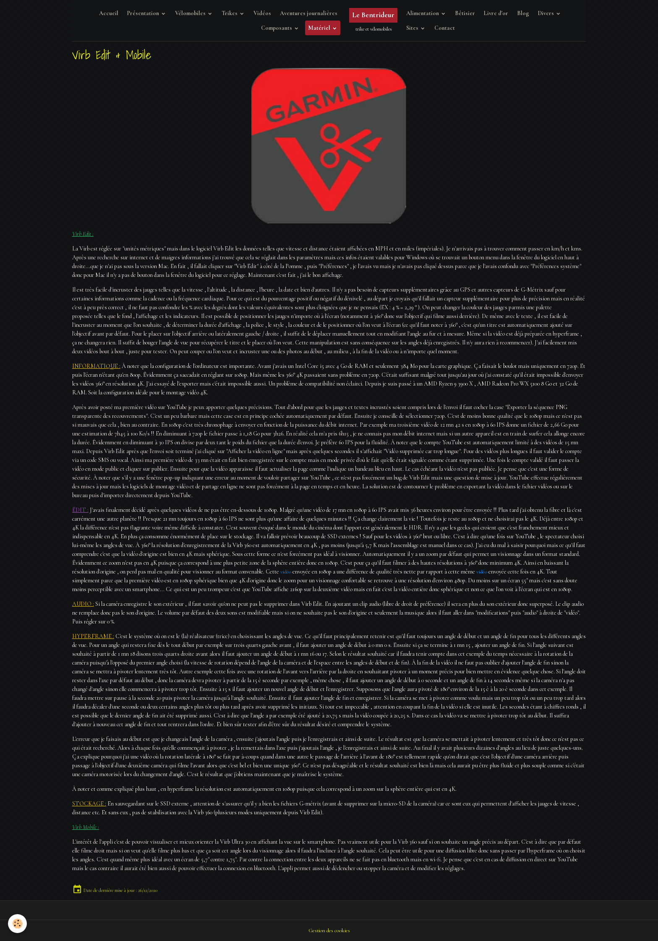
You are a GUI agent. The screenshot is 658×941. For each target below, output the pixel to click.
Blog (523, 13)
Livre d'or (496, 13)
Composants (277, 27)
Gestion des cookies (329, 930)
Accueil (108, 13)
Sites (413, 27)
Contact (444, 27)
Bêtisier (465, 13)
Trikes (230, 13)
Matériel (320, 27)
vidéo (286, 571)
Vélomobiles (191, 13)
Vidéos (262, 13)
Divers (546, 13)
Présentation (143, 13)
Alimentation (423, 13)
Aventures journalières (308, 13)
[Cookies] (17, 923)
